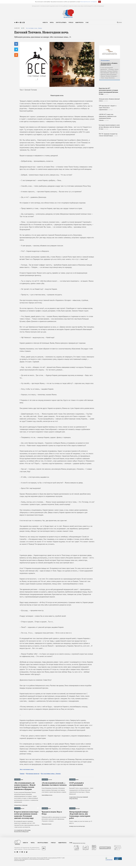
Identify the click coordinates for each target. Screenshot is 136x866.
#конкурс (71, 857)
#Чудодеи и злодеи (46, 855)
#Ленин (16, 821)
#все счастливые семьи (27, 769)
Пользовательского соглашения (88, 1)
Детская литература (74, 824)
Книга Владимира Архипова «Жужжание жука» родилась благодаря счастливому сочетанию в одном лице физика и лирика (54, 806)
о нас (87, 22)
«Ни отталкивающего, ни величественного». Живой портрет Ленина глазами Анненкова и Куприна (24, 802)
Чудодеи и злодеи (46, 824)
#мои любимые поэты (47, 811)
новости (45, 22)
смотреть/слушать (61, 22)
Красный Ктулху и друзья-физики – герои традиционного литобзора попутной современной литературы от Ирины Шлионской (81, 807)
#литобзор (75, 814)
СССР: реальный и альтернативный (76, 800)
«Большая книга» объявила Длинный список (109, 64)
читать (52, 22)
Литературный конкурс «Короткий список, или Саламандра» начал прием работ (79, 846)
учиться (71, 22)
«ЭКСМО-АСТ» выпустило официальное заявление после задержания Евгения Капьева (107, 130)
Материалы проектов (32, 773)
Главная (22, 773)
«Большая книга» (105, 60)
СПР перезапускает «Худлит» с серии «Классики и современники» (108, 120)
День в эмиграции (18, 779)
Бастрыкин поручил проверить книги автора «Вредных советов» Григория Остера (109, 139)
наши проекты (79, 22)
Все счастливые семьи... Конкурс (34, 28)
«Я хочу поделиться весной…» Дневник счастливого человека (54, 800)
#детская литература (79, 857)
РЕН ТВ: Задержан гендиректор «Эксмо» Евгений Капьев (108, 147)
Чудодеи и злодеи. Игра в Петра (52, 844)
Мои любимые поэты (47, 779)
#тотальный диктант (19, 861)
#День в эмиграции (22, 821)
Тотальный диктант (19, 824)
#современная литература (75, 813)
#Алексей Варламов (23, 863)
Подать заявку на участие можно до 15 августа (80, 854)
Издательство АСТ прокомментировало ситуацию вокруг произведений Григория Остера (109, 96)
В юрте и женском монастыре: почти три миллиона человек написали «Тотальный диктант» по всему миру (26, 846)
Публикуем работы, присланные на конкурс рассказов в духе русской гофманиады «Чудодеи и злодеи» (54, 850)
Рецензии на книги (73, 779)
